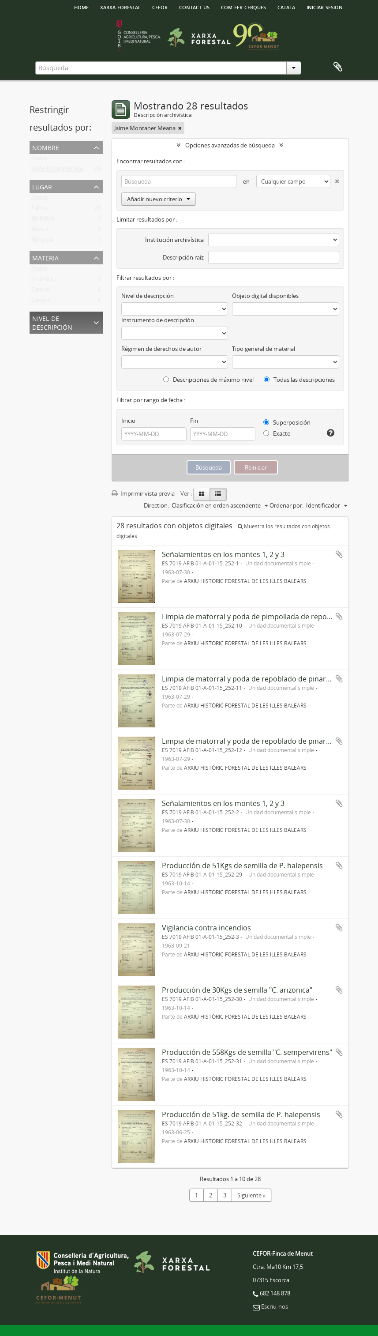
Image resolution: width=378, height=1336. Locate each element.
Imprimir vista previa (143, 493)
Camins (41, 291)
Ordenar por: (286, 505)
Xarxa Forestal (120, 6)
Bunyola (42, 241)
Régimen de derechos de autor (161, 349)
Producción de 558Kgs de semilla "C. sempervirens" (247, 1052)
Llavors (40, 302)
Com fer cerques (243, 6)
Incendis (42, 281)
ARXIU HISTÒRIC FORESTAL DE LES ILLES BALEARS (245, 580)
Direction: (156, 505)
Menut (40, 231)
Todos (39, 160)
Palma (39, 210)
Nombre (45, 147)
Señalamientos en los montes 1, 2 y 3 (223, 554)
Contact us (194, 6)
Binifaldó (42, 220)
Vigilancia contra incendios (206, 928)
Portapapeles (338, 67)
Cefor (160, 6)
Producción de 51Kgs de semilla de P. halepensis (242, 865)
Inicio (128, 421)
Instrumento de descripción (157, 320)
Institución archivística (174, 240)
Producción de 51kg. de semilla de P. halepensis (241, 1114)
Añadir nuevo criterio (158, 199)
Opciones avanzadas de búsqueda (230, 145)
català (286, 6)
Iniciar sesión (325, 6)
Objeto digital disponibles (265, 296)
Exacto (277, 433)
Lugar (42, 186)
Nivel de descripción (52, 322)
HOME (81, 6)
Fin (194, 421)
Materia (45, 257)
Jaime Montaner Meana (62, 170)
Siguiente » (251, 1195)
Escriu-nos (274, 1306)
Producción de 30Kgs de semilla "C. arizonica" (237, 990)
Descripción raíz (183, 257)
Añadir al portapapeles (339, 554)
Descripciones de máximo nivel (208, 380)
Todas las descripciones (299, 380)
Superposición (287, 422)
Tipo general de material (263, 349)
